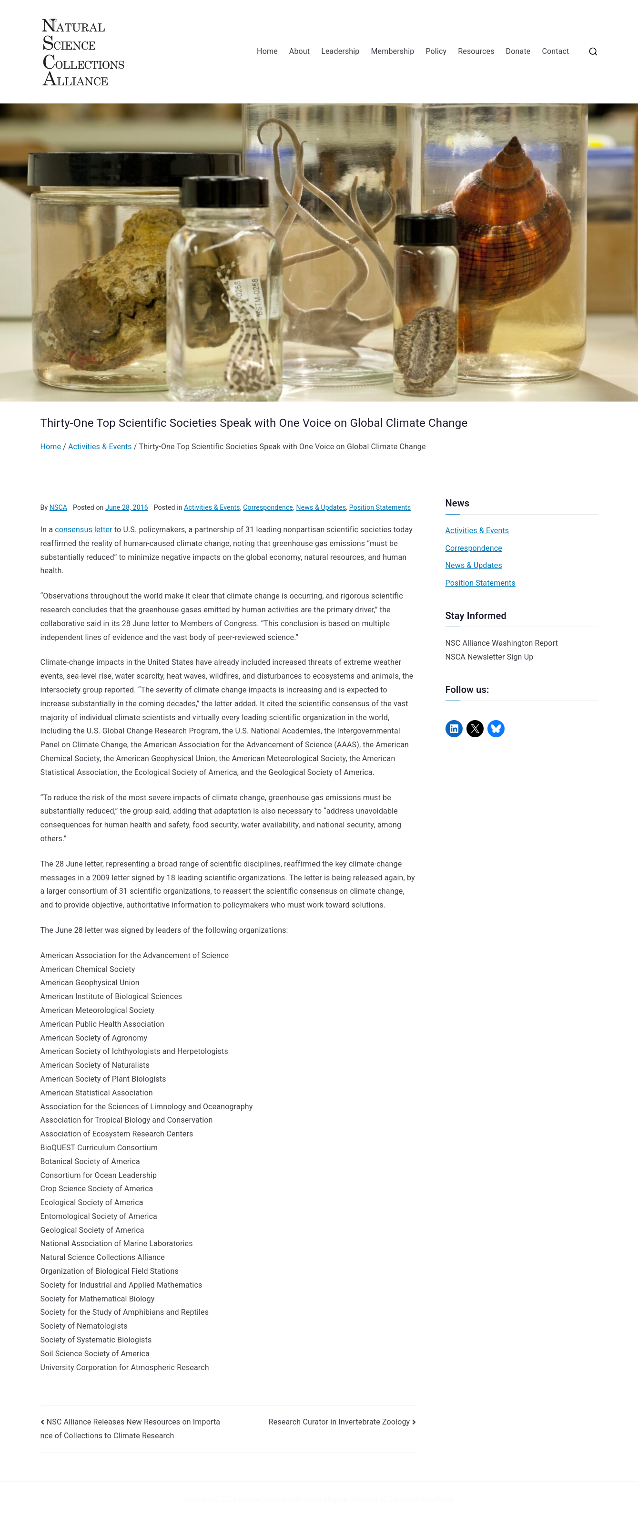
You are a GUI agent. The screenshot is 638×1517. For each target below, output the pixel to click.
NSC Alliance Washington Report (502, 643)
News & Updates (321, 507)
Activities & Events (212, 507)
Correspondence (268, 507)
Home (267, 51)
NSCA (58, 507)
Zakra (396, 1499)
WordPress (436, 1499)
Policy (435, 51)
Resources (476, 51)
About (299, 51)
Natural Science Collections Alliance (293, 1499)
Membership (392, 51)
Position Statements (380, 507)
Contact (555, 51)
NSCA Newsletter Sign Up (490, 656)
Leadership (340, 51)
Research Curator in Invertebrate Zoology (339, 1421)
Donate (518, 51)
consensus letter (83, 529)
